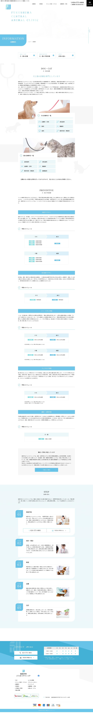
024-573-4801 (77, 2)
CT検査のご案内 (18, 691)
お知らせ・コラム (59, 657)
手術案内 (41, 4)
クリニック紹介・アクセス (51, 4)
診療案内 (34, 4)
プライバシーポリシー (34, 684)
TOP (16, 681)
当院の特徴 (17, 694)
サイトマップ (32, 686)
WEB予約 (89, 3)
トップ (29, 41)
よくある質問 (32, 681)
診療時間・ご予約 (63, 4)
